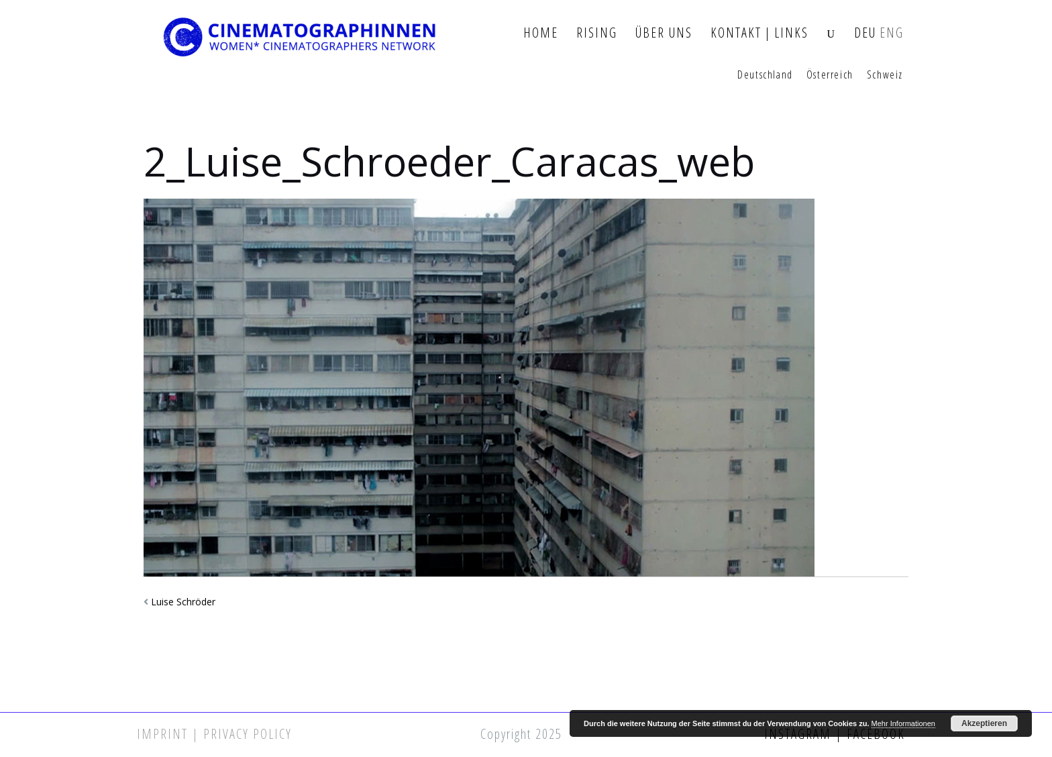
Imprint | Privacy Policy (214, 734)
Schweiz (885, 75)
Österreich (829, 75)
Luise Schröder (183, 601)
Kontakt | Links (759, 33)
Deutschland (765, 75)
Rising (596, 33)
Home (540, 33)
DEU (865, 33)
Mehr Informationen (903, 723)
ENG (892, 33)
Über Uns (663, 33)
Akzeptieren (984, 723)
